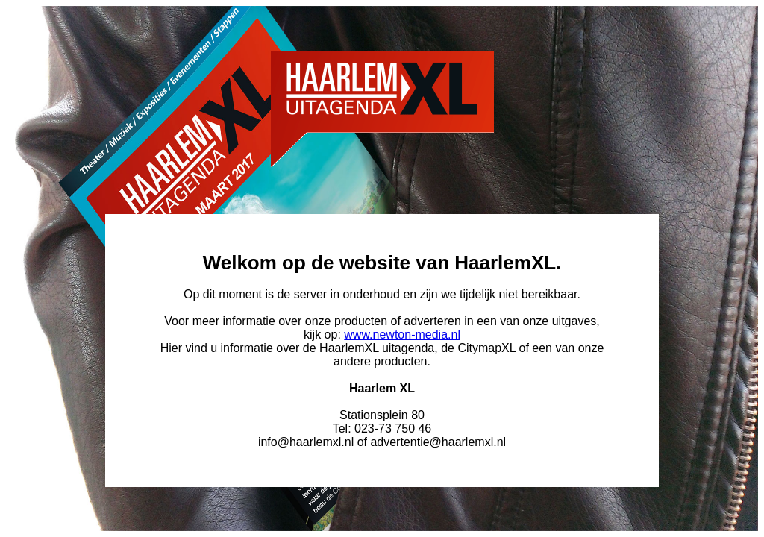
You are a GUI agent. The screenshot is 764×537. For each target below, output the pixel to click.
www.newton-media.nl (402, 334)
